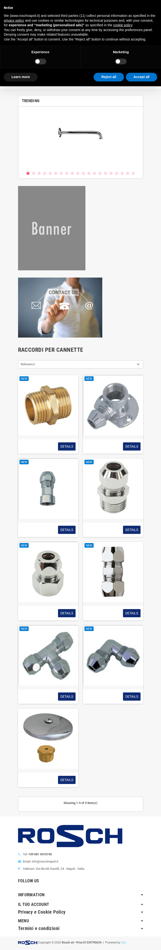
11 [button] (83, 173)
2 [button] (33, 173)
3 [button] (39, 173)
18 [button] (122, 173)
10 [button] (77, 173)
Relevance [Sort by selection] (28, 364)
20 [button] (133, 173)
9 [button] (72, 173)
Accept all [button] (141, 77)
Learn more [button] (21, 77)
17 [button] (116, 173)
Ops (123, 942)
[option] (80, 138)
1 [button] (28, 173)
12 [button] (88, 173)
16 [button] (111, 173)
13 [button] (94, 173)
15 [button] (105, 173)
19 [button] (127, 173)
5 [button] (50, 173)
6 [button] (55, 173)
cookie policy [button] (122, 25)
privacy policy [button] (14, 20)
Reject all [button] (108, 77)
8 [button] (66, 173)
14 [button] (100, 173)
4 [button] (44, 173)
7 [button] (61, 173)
